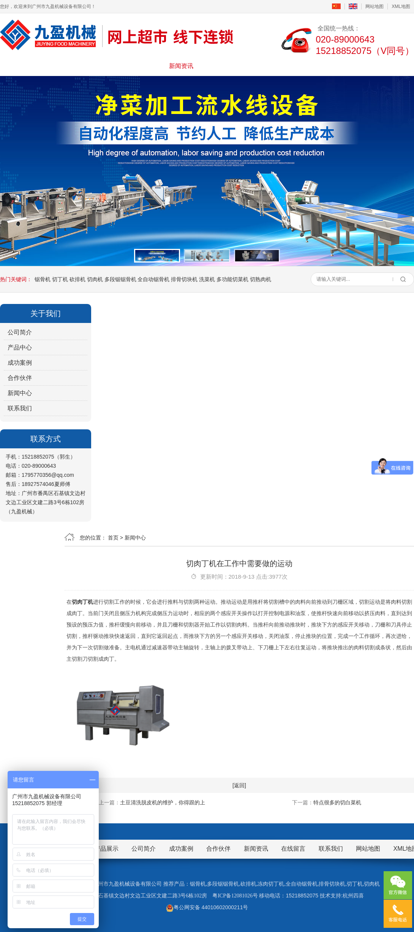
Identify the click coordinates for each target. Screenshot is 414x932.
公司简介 (77, 66)
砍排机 (77, 279)
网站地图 (374, 6)
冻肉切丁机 (271, 884)
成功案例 (233, 66)
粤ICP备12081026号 (235, 896)
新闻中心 (20, 393)
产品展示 (129, 66)
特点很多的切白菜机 (337, 802)
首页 (26, 66)
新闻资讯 (181, 66)
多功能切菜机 (232, 279)
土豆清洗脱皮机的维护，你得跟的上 (162, 802)
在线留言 (284, 66)
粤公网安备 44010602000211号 (207, 907)
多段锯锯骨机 (120, 279)
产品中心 (20, 347)
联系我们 (336, 66)
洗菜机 (207, 279)
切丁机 (60, 279)
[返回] (239, 785)
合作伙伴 (20, 378)
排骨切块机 (184, 279)
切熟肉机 (260, 279)
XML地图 (401, 6)
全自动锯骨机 (153, 279)
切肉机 (95, 279)
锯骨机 (43, 279)
